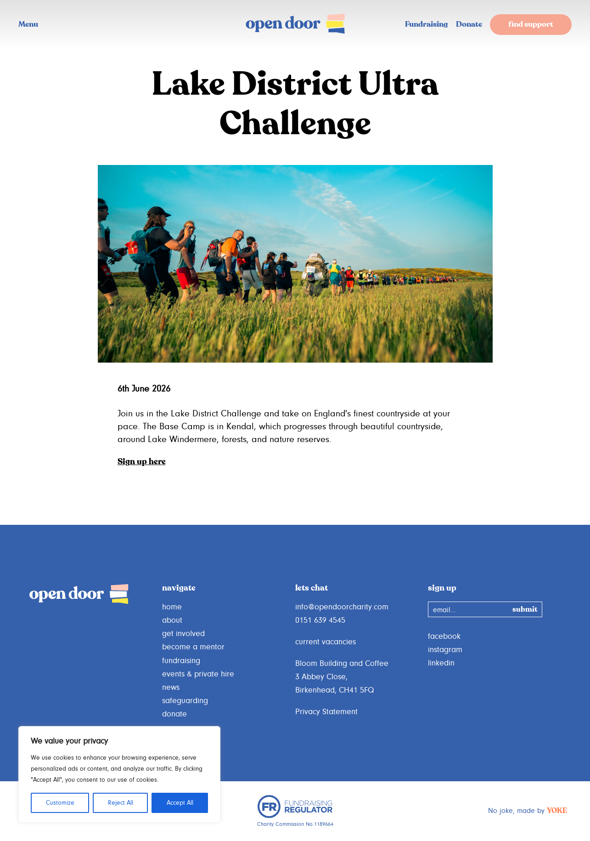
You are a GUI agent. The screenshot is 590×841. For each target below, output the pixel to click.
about (172, 620)
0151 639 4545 (320, 620)
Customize (60, 803)
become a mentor (193, 647)
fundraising (181, 660)
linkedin (441, 663)
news (171, 687)
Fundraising (426, 24)
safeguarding (185, 700)
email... (444, 610)
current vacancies (325, 642)
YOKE (557, 811)
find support (530, 24)
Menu (28, 24)
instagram (445, 649)
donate (174, 714)
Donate (469, 24)
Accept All (180, 803)
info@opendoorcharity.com (341, 607)
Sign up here (142, 462)
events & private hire (198, 674)
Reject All (120, 803)
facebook (444, 636)
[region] (119, 774)
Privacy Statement (326, 711)
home (172, 607)
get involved (183, 633)
